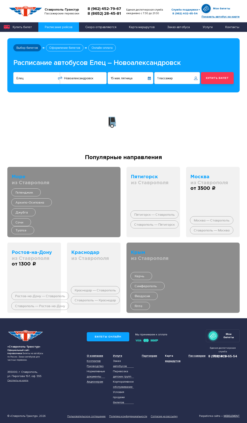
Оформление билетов (64, 48)
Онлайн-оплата (102, 48)
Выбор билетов (27, 48)
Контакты (232, 27)
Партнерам (149, 355)
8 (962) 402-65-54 (185, 13)
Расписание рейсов (59, 27)
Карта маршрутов (141, 27)
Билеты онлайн (108, 336)
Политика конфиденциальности (128, 416)
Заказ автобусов (120, 363)
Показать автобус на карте (221, 16)
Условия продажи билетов (119, 397)
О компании (95, 355)
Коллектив (94, 361)
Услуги (208, 27)
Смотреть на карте (17, 380)
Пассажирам (197, 355)
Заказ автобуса (178, 27)
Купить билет (22, 27)
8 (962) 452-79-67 (104, 8)
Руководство (95, 366)
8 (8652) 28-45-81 (104, 13)
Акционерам (95, 381)
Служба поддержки (184, 9)
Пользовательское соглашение (86, 416)
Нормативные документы (96, 374)
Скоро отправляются (100, 27)
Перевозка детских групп (122, 374)
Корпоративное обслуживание (123, 384)
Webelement (232, 416)
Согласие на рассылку (164, 416)
